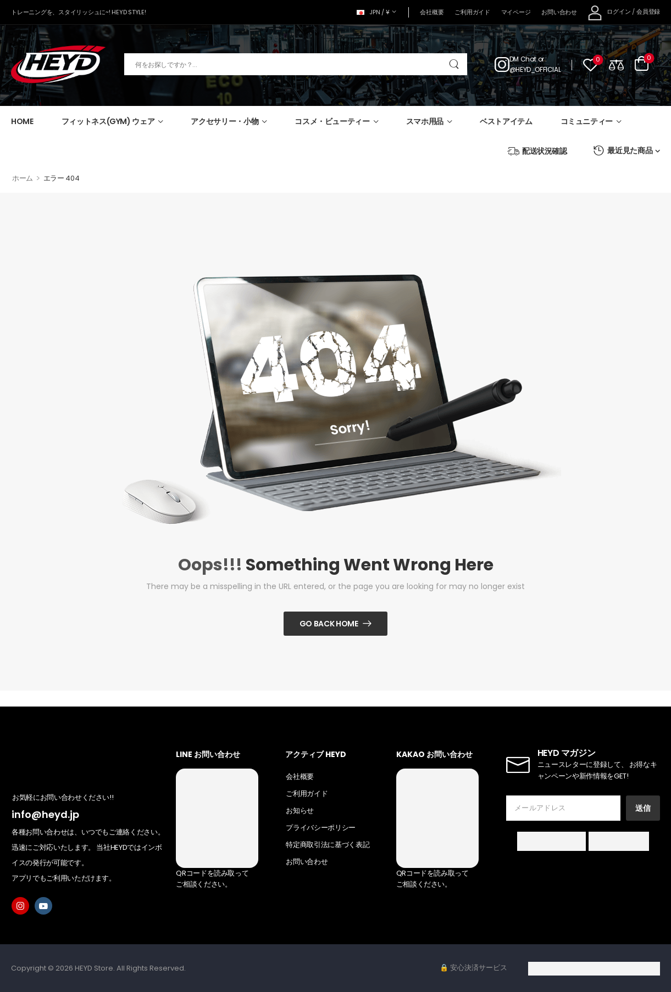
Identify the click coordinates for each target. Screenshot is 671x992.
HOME (22, 121)
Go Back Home (329, 623)
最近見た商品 (623, 150)
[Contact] (502, 64)
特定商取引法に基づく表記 (327, 844)
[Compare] (616, 64)
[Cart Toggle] (641, 64)
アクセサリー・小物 (224, 121)
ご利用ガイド (472, 12)
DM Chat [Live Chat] (522, 59)
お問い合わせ (558, 12)
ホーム (22, 178)
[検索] (295, 64)
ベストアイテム (506, 121)
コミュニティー (587, 121)
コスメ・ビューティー (332, 121)
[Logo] (58, 64)
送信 (643, 808)
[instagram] (20, 906)
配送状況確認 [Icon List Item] (537, 151)
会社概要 (431, 12)
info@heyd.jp (45, 814)
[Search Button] (453, 64)
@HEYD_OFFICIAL (535, 69)
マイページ (516, 12)
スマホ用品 (424, 121)
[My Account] (609, 12)
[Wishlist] (590, 64)
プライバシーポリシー (321, 827)
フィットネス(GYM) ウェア (108, 121)
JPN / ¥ (373, 12)
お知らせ (300, 810)
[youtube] (43, 906)
